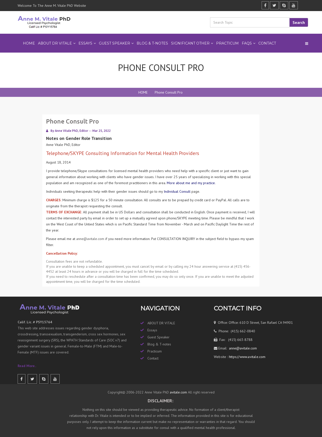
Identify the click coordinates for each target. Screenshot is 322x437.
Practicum (154, 351)
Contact (267, 43)
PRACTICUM (227, 43)
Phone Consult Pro (169, 92)
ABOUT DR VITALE (55, 43)
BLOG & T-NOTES (152, 43)
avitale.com (178, 392)
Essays (152, 330)
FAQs (247, 43)
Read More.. (27, 366)
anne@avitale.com (90, 238)
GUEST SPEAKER (114, 43)
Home (29, 43)
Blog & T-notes (159, 344)
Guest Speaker (158, 337)
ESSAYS (85, 43)
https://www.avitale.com (247, 356)
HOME (143, 92)
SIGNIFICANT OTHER (190, 43)
